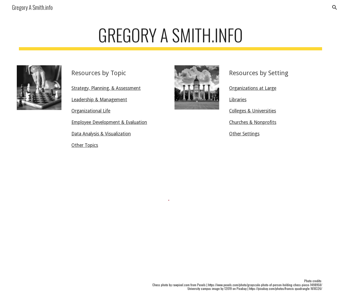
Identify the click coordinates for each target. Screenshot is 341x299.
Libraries (237, 99)
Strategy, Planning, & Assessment (106, 88)
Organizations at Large (252, 88)
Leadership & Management (99, 99)
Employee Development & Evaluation (109, 122)
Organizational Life (90, 111)
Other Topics (84, 145)
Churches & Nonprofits (252, 122)
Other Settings (244, 133)
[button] (334, 7)
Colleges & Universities (252, 111)
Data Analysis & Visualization (101, 133)
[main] (170, 37)
